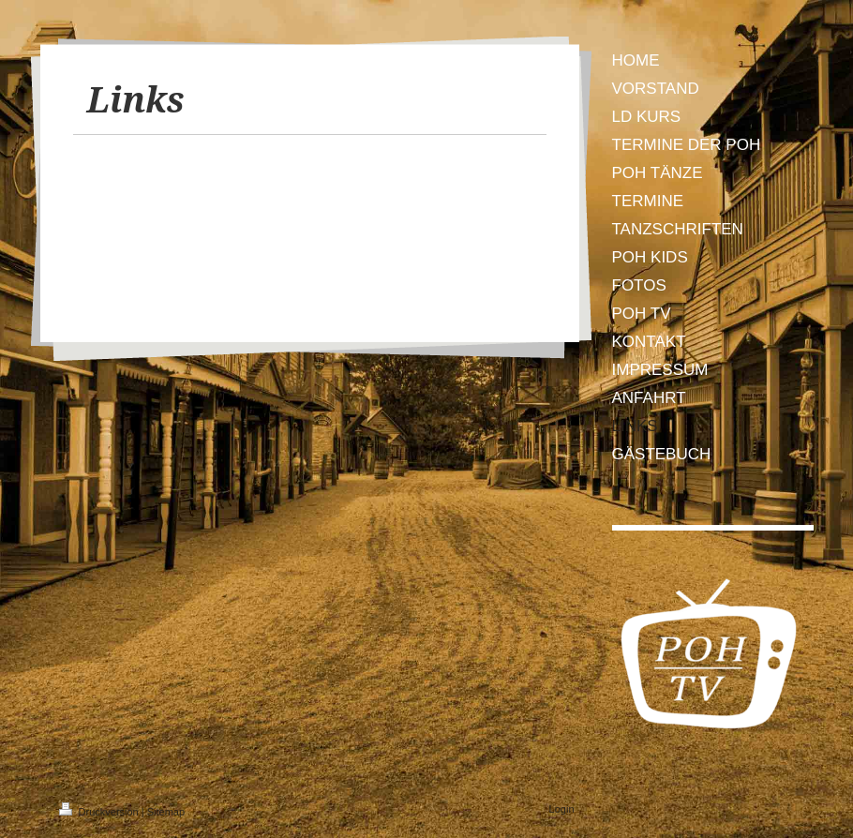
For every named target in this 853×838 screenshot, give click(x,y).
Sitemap (166, 811)
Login (562, 809)
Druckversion (100, 811)
